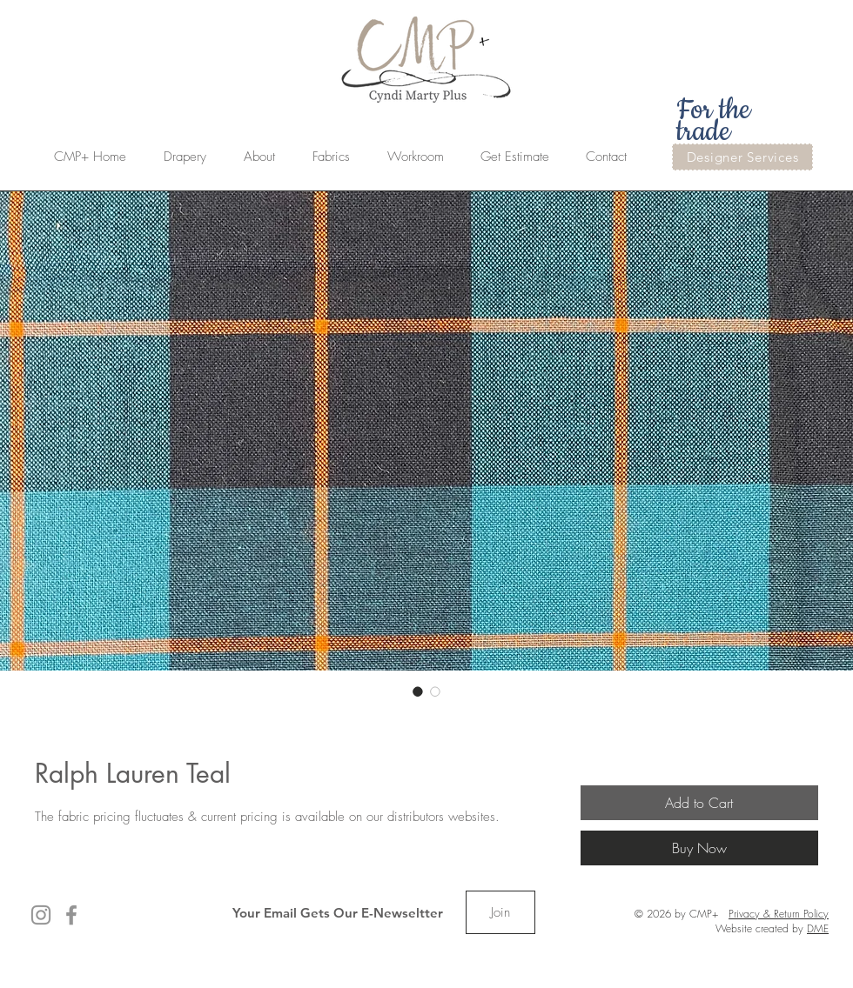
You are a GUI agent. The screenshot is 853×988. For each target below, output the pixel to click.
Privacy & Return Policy (779, 913)
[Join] (500, 912)
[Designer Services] (742, 157)
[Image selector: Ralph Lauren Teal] (417, 691)
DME (818, 928)
